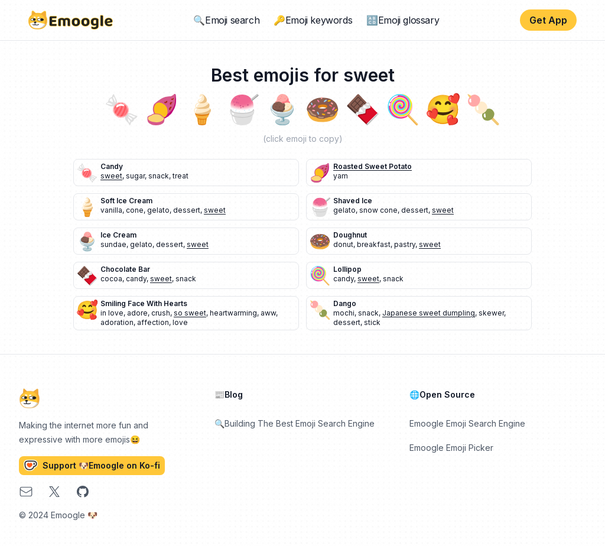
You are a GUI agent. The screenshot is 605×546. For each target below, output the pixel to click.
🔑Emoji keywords (313, 20)
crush (160, 312)
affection (153, 322)
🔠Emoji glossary (402, 20)
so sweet (190, 312)
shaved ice (352, 200)
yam (340, 175)
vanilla (111, 210)
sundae (113, 244)
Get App (548, 20)
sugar (135, 175)
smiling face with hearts (143, 303)
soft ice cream (126, 200)
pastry (404, 244)
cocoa (111, 278)
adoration (117, 322)
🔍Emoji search (226, 20)
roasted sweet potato (372, 166)
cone (135, 210)
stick (372, 322)
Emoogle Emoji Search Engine (467, 423)
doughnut (350, 234)
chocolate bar (125, 269)
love (180, 322)
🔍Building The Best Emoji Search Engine (294, 423)
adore (137, 312)
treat (180, 175)
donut (343, 244)
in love (111, 312)
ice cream (118, 234)
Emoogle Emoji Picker (451, 448)
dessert (186, 210)
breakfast (374, 244)
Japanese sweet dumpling (428, 312)
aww (268, 312)
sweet (111, 175)
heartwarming (233, 312)
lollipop (347, 269)
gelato (158, 210)
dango (344, 303)
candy (111, 166)
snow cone (378, 210)
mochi (343, 312)
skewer (491, 312)
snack (158, 175)
